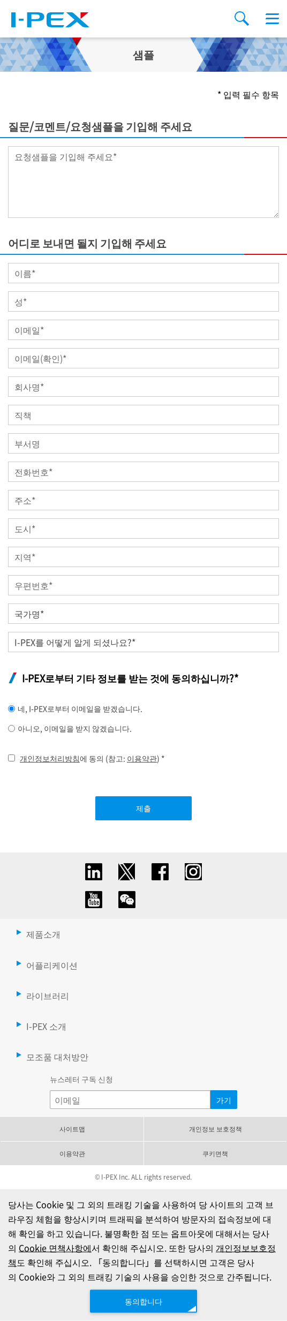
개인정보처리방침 (50, 758)
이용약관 (142, 758)
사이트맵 (72, 1128)
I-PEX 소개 (46, 1026)
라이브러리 (47, 995)
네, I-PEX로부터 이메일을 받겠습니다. (80, 708)
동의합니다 (143, 1300)
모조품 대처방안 (57, 1056)
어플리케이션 (52, 964)
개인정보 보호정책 (215, 1128)
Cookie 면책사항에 (55, 1247)
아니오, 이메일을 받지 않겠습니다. (75, 728)
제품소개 (43, 933)
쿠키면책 (215, 1153)
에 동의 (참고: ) (92, 758)
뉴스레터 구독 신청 (81, 1079)
